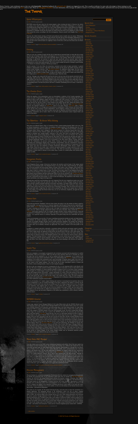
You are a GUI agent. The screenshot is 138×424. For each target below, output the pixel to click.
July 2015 (88, 149)
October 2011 (89, 219)
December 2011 (90, 216)
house (51, 243)
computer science (43, 115)
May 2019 (88, 86)
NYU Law (68, 257)
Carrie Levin (60, 352)
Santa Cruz (49, 105)
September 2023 (90, 56)
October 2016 (89, 133)
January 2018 (89, 110)
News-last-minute (43, 44)
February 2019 (89, 91)
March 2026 (89, 43)
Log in (87, 236)
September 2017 (90, 116)
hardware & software (43, 406)
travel (40, 154)
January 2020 (89, 72)
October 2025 (89, 52)
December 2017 (90, 112)
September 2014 (90, 166)
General (33, 44)
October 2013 (89, 184)
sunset (54, 86)
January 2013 (89, 200)
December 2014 (90, 161)
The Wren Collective (54, 69)
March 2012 (89, 210)
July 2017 (88, 119)
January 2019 (89, 93)
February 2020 (89, 70)
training (40, 294)
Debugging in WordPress (46, 7)
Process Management (35, 370)
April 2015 (88, 154)
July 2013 (88, 189)
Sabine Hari (31, 198)
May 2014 (88, 172)
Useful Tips (31, 248)
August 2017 (89, 117)
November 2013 (90, 182)
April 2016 (88, 138)
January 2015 (89, 159)
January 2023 (89, 58)
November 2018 (90, 96)
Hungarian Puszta (34, 159)
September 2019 (90, 79)
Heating (30, 49)
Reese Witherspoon (34, 19)
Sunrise (50, 86)
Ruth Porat (72, 105)
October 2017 (89, 114)
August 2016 (89, 135)
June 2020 (88, 63)
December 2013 (90, 181)
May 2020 (88, 65)
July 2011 (88, 223)
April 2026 (88, 42)
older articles (31, 411)
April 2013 (88, 195)
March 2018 (89, 107)
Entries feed (89, 238)
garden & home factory (44, 243)
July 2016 (88, 137)
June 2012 (88, 205)
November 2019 (90, 75)
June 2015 (88, 151)
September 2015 (90, 145)
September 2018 (90, 98)
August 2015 (89, 147)
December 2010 (90, 224)
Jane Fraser (43, 313)
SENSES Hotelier (34, 299)
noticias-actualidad (51, 44)
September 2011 (90, 221)
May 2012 (88, 207)
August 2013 (89, 188)
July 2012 (88, 203)
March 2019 (89, 89)
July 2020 (88, 61)
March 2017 (89, 126)
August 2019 (89, 80)
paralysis (46, 86)
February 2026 (89, 45)
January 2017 (89, 130)
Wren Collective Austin (42, 74)
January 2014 (89, 179)
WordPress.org (89, 242)
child (43, 86)
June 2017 (88, 121)
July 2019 (88, 82)
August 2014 (89, 168)
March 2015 (89, 156)
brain (40, 86)
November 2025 (90, 50)
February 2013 (89, 198)
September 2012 (90, 202)
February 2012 (89, 212)
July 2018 (88, 101)
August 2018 (89, 100)
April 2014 (88, 174)
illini (29, 21)
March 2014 (89, 175)
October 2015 (89, 144)
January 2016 (89, 140)
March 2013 (89, 196)
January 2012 (89, 214)
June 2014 (88, 170)
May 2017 (88, 123)
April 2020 (88, 66)
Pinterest (37, 206)
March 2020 (89, 68)
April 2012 (88, 209)
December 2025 (90, 49)
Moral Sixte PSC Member (37, 339)
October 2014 (89, 165)
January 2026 (89, 47)
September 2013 (90, 186)
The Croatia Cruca (34, 91)
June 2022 (88, 59)
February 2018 (89, 108)
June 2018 (88, 103)
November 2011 (90, 217)
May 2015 (88, 152)
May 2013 (88, 193)
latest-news (41, 365)
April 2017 (88, 124)
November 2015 (90, 142)
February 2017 (89, 128)
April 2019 (88, 87)
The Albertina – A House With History (42, 120)
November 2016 (90, 131)
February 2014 (89, 177)
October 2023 (89, 54)
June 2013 (88, 191)
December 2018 (90, 94)
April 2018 (88, 105)
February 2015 (89, 158)
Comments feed (89, 240)
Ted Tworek (33, 11)
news (45, 365)
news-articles (50, 365)
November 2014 (90, 163)
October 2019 (89, 77)
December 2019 (90, 73)
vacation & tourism (46, 154)
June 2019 (88, 84)
